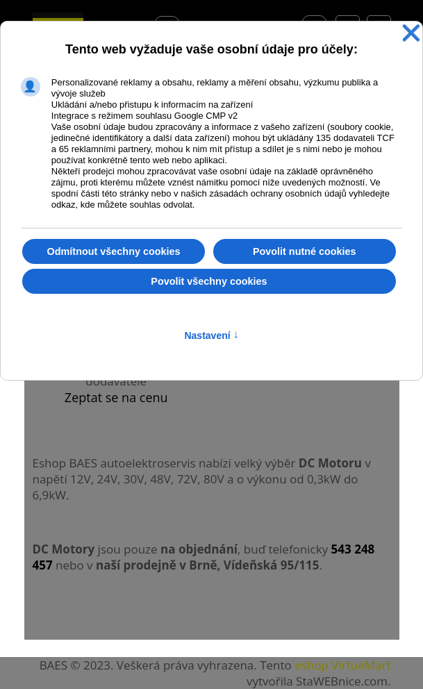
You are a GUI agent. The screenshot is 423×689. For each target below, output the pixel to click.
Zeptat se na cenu (116, 397)
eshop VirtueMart (342, 665)
